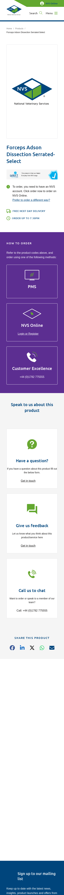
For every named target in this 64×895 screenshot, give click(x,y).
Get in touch (28, 480)
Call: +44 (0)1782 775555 (32, 610)
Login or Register (28, 333)
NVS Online (49, 3)
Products (19, 28)
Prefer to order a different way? (31, 200)
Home (9, 28)
